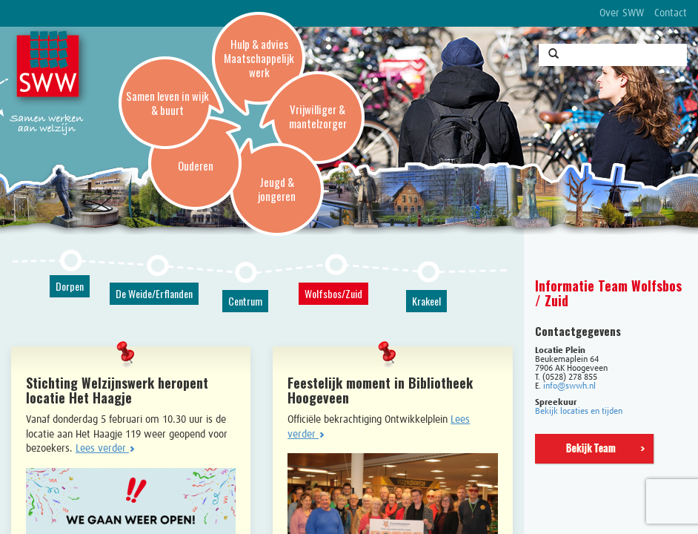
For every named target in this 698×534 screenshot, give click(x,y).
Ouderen (195, 165)
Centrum (245, 301)
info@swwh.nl (569, 386)
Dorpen (70, 286)
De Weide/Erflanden (154, 293)
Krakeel (426, 301)
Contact (670, 13)
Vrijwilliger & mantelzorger (318, 116)
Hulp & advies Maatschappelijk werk (259, 58)
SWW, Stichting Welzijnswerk (50, 67)
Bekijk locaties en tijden (578, 411)
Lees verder (105, 449)
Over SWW (621, 13)
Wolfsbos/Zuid (333, 293)
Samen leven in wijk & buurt (167, 103)
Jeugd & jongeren (277, 189)
